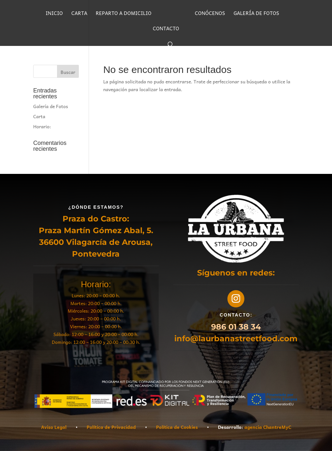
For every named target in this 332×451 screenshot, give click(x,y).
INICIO (54, 14)
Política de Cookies (177, 426)
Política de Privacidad (111, 426)
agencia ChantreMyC (267, 426)
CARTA (79, 14)
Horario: (42, 126)
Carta (39, 116)
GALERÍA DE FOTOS (256, 14)
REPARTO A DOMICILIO (124, 14)
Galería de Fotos (50, 106)
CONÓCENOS (210, 14)
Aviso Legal (53, 426)
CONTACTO (166, 29)
